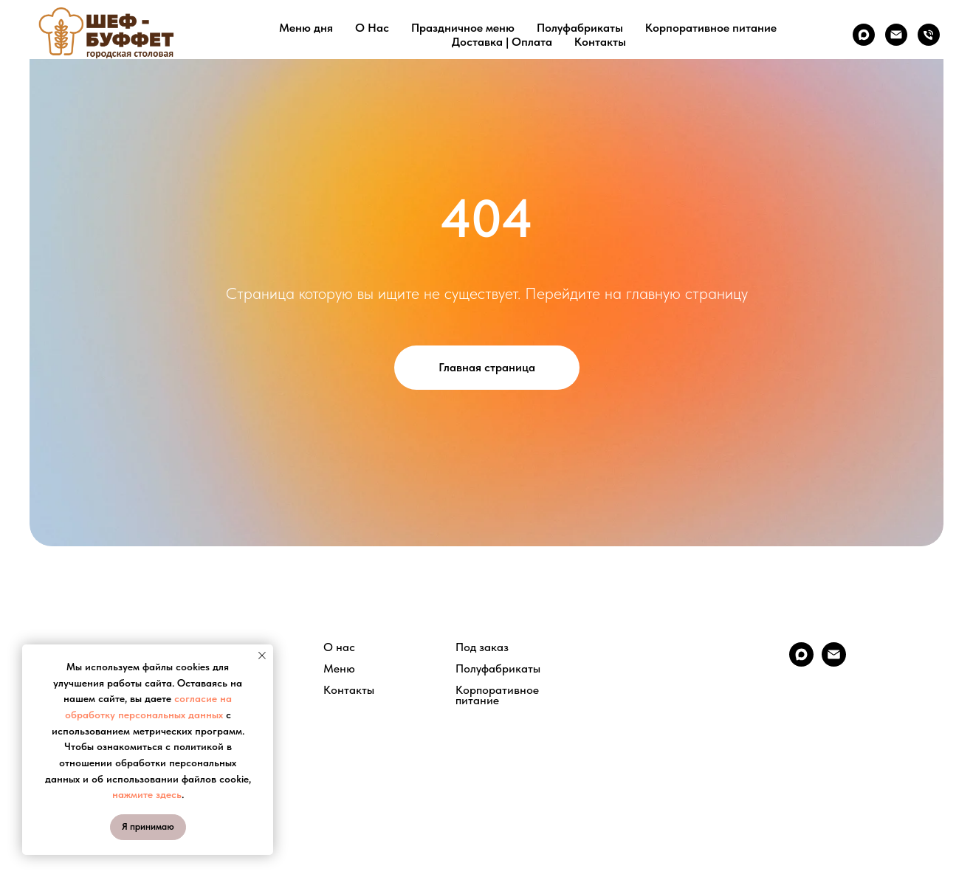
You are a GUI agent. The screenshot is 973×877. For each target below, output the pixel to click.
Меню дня (306, 28)
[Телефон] (929, 35)
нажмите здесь (147, 794)
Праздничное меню (463, 28)
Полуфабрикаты (580, 28)
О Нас (372, 28)
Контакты (600, 42)
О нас (339, 647)
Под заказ (482, 647)
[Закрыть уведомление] (262, 655)
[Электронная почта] (896, 35)
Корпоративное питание (711, 28)
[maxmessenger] (864, 35)
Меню (339, 669)
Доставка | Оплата (502, 42)
